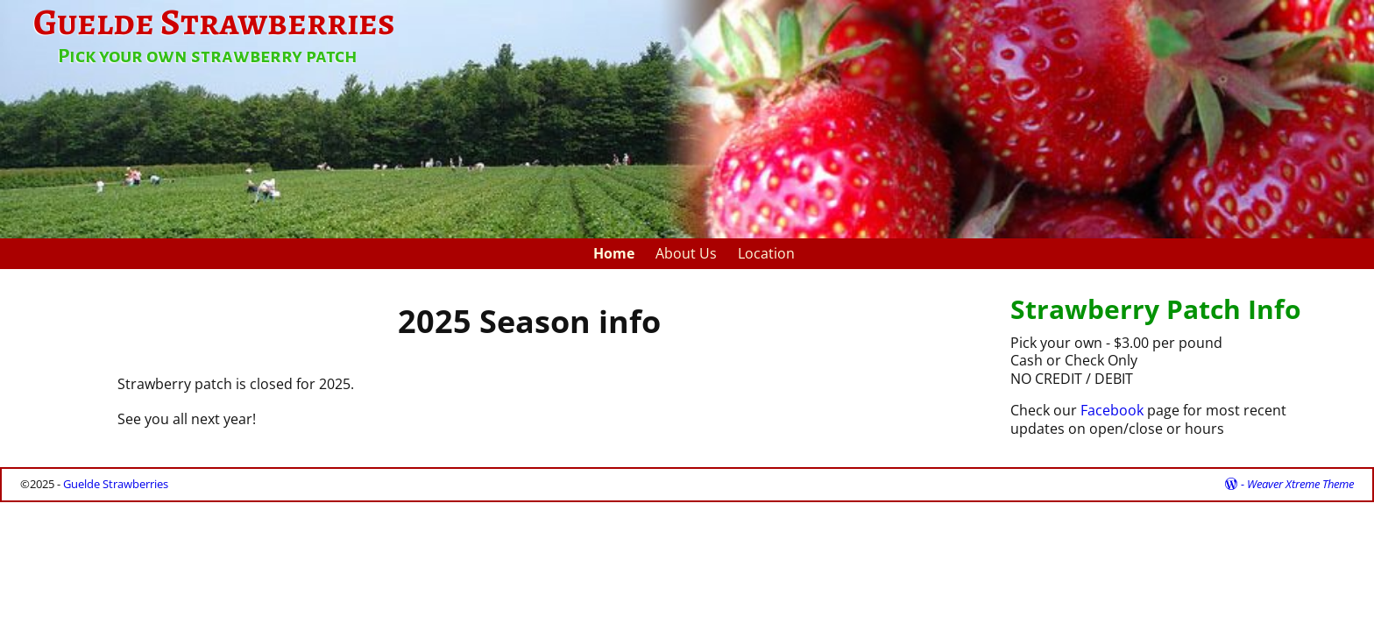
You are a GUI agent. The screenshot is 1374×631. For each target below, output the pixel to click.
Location (766, 253)
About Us (686, 253)
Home (613, 253)
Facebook (1112, 410)
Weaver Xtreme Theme (1300, 484)
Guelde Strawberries (115, 484)
